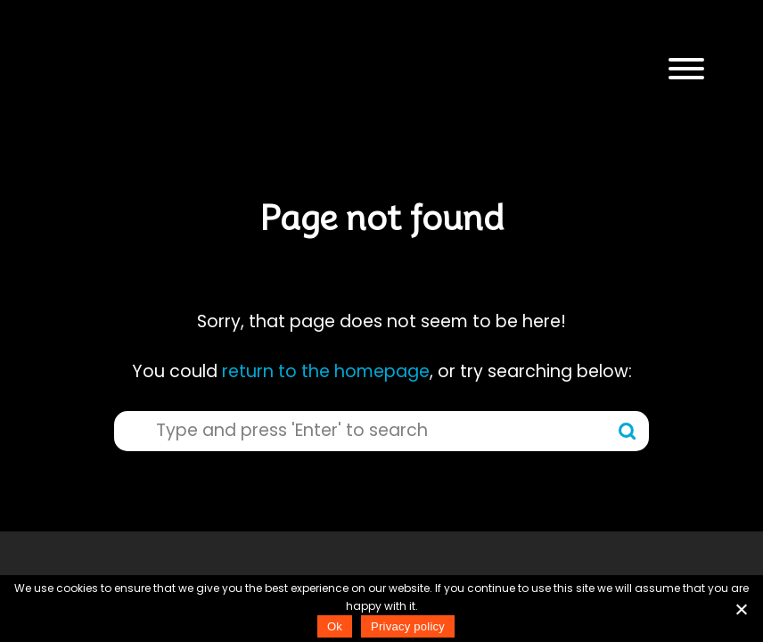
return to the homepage (326, 371)
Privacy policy (408, 626)
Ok (334, 626)
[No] (741, 609)
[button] (686, 69)
